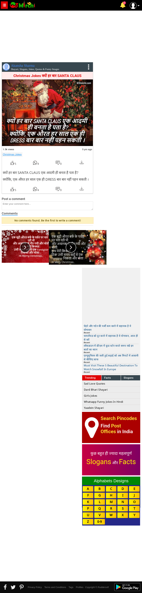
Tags (71, 587)
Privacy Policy (35, 587)
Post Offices (111, 428)
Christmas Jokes (12, 154)
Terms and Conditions (55, 587)
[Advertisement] (71, 35)
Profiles (79, 587)
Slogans (129, 377)
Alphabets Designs (111, 480)
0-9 (99, 521)
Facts (107, 377)
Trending (90, 377)
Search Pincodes (119, 418)
